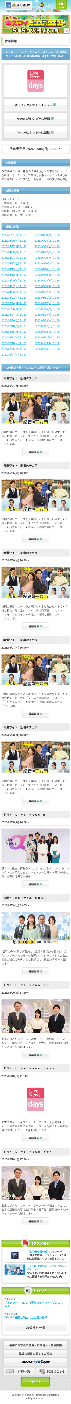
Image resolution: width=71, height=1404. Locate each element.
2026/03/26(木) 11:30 (14, 309)
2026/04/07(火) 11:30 (14, 286)
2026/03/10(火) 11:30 (14, 343)
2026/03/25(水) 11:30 (47, 309)
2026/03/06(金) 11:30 (14, 348)
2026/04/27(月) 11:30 (14, 246)
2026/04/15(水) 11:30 (14, 269)
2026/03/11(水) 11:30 (47, 337)
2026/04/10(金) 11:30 (47, 274)
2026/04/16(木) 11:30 (47, 263)
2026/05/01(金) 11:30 (14, 234)
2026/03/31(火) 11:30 (47, 297)
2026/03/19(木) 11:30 (47, 320)
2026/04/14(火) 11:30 (47, 269)
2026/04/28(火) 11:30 (47, 240)
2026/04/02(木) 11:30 (47, 291)
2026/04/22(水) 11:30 (47, 252)
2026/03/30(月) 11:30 (14, 303)
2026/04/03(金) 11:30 (14, 291)
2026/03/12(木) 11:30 (14, 337)
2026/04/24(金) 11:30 (47, 246)
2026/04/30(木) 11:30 (47, 234)
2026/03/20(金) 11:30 (14, 320)
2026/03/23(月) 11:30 (47, 314)
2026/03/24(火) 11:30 (14, 314)
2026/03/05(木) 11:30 (47, 348)
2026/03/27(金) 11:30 (47, 303)
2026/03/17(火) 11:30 (47, 326)
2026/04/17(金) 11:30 (14, 263)
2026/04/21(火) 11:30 (14, 257)
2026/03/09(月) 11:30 (47, 343)
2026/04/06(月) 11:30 (47, 286)
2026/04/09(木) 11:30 (14, 280)
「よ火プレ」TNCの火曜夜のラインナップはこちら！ (34, 1304)
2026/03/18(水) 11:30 (14, 326)
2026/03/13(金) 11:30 (47, 331)
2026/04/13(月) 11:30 (14, 274)
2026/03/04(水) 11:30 (14, 354)
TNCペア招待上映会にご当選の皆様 (26, 1317)
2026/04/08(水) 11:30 (47, 280)
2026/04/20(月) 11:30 (47, 257)
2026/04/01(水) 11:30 (14, 297)
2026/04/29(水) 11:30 (14, 240)
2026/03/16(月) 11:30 (14, 331)
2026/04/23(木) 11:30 (14, 252)
